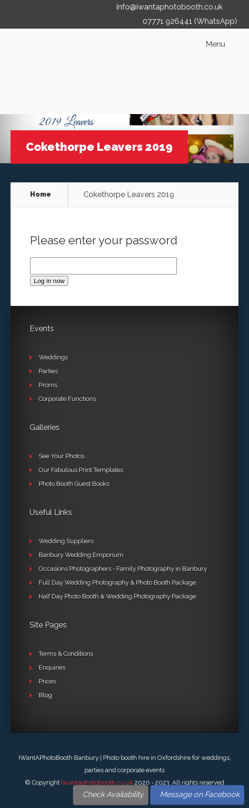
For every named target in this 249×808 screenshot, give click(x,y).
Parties (48, 371)
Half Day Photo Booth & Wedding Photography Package (117, 596)
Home (40, 194)
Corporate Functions (67, 398)
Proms (48, 384)
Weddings (53, 357)
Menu (215, 44)
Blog (45, 695)
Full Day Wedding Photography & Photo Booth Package (117, 582)
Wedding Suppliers (66, 541)
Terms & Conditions (66, 653)
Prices (47, 681)
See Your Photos (61, 456)
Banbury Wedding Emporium (81, 554)
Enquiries (52, 667)
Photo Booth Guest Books (74, 483)
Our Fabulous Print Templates (81, 469)
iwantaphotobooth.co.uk (97, 782)
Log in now (49, 280)
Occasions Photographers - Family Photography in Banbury (123, 568)
